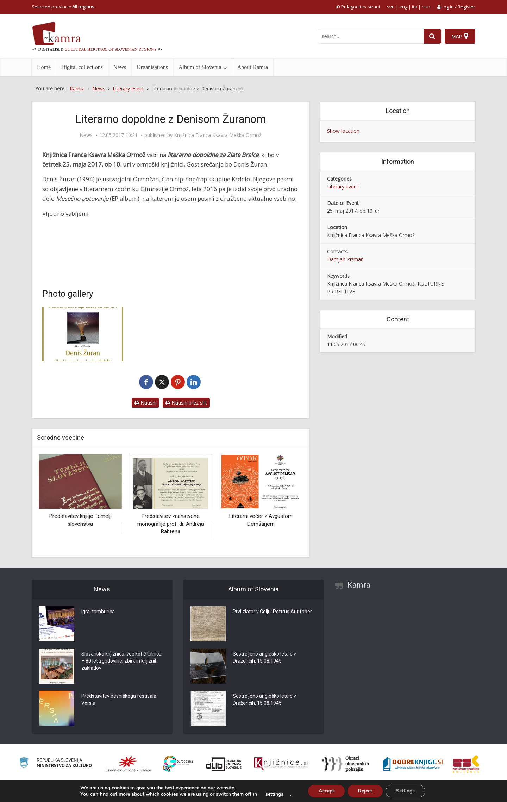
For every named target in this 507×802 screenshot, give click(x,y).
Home (44, 67)
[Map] (460, 36)
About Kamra (252, 67)
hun (426, 7)
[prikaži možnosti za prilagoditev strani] (358, 7)
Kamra (359, 585)
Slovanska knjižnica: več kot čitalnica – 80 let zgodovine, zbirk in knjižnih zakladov (121, 661)
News (119, 67)
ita (414, 7)
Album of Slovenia (200, 67)
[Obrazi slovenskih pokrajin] (346, 764)
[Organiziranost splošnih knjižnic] (127, 764)
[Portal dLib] (224, 764)
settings (274, 794)
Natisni (145, 402)
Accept (326, 791)
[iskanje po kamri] (371, 36)
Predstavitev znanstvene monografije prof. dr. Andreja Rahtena (170, 523)
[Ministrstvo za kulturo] (55, 763)
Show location (343, 130)
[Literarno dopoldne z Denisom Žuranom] (82, 334)
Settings (405, 791)
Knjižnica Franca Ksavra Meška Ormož (218, 135)
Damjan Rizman (345, 259)
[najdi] (432, 36)
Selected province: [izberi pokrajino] (63, 7)
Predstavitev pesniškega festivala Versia (118, 699)
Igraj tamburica (98, 611)
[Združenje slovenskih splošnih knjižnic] (281, 764)
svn (391, 7)
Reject (365, 791)
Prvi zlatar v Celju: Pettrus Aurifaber (272, 611)
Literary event (342, 186)
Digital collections (82, 67)
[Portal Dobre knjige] (413, 764)
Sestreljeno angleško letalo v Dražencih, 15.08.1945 (264, 657)
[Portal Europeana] (178, 764)
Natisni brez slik (186, 402)
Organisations (152, 67)
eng (403, 7)
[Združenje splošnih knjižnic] (466, 764)
